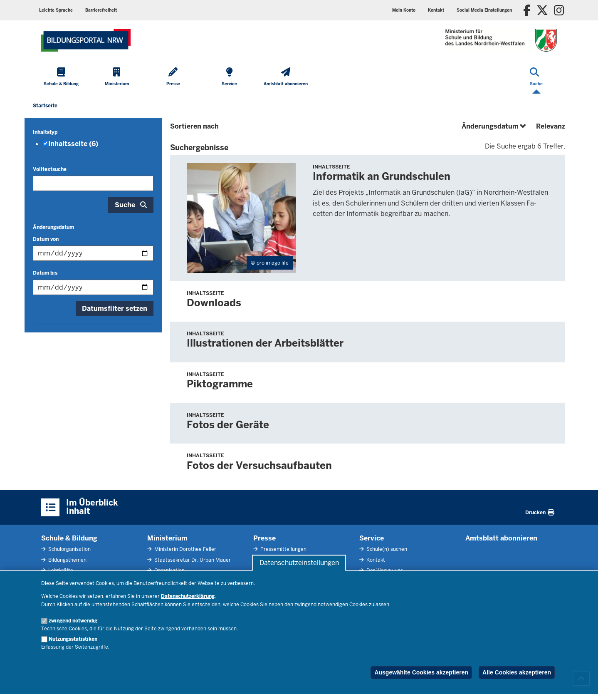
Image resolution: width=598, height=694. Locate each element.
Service (371, 538)
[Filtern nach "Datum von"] (93, 253)
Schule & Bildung (69, 538)
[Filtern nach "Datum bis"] (93, 287)
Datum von (46, 239)
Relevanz (550, 126)
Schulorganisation (69, 549)
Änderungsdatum (53, 227)
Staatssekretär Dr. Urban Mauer (192, 560)
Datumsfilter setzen (114, 308)
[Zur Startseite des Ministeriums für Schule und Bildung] (86, 40)
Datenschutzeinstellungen (299, 562)
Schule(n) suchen (386, 549)
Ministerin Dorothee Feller (184, 549)
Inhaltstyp (45, 132)
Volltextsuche (50, 169)
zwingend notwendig (73, 620)
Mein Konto (403, 10)
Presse (264, 538)
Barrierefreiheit (101, 10)
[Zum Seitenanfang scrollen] (581, 679)
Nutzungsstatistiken (73, 639)
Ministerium (167, 538)
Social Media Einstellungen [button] (484, 10)
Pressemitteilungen (282, 549)
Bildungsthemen (66, 560)
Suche (125, 205)
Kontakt (436, 10)
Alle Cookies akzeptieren (516, 672)
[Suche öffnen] (536, 77)
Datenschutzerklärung (188, 596)
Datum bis (45, 273)
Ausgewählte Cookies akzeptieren (421, 672)
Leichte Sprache (56, 10)
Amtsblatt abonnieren (501, 538)
